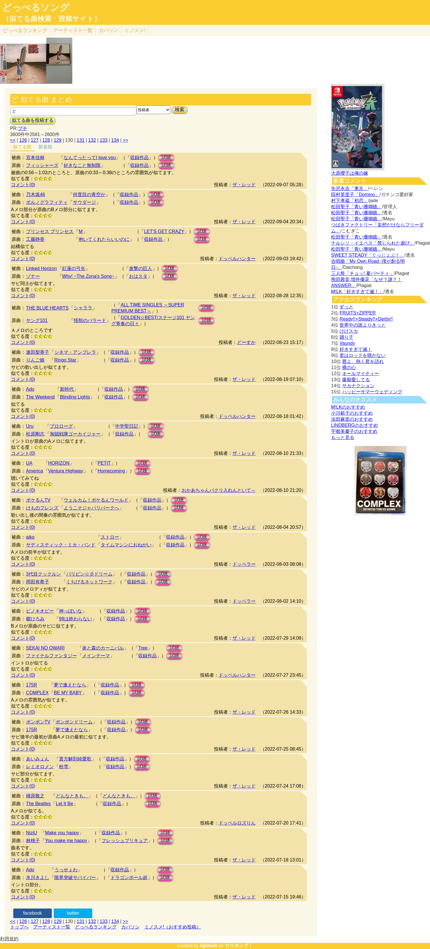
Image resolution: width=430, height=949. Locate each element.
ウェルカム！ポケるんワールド (96, 500)
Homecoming (111, 470)
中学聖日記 (126, 426)
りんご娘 (35, 360)
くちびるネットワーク (89, 581)
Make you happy (62, 832)
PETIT (104, 463)
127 (34, 140)
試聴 (166, 157)
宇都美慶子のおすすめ (354, 431)
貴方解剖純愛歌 (75, 758)
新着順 (45, 146)
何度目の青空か (89, 194)
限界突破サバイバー (75, 877)
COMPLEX (37, 692)
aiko (30, 537)
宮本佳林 (35, 157)
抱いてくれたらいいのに (104, 239)
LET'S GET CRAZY (164, 231)
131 (80, 140)
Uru (30, 426)
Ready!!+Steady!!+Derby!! (366, 319)
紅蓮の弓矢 (73, 268)
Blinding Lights (75, 397)
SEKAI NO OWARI (45, 647)
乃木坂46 (35, 194)
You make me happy (66, 840)
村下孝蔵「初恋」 (349, 200)
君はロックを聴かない (362, 355)
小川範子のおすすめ (352, 413)
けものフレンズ (42, 507)
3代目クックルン (43, 574)
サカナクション (358, 385)
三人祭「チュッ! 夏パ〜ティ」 (362, 273)
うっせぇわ (65, 869)
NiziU (31, 832)
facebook (32, 913)
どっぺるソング (35, 7)
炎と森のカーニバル (103, 647)
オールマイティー (360, 373)
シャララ (83, 307)
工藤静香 (35, 239)
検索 (179, 109)
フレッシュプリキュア (124, 840)
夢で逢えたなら (70, 684)
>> (125, 140)
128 (46, 140)
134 (115, 140)
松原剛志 (35, 433)
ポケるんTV (38, 500)
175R (31, 684)
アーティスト (73, 30)
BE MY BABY (68, 692)
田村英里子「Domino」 (355, 194)
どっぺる (25, 30)
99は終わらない (75, 618)
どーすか (246, 342)
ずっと (346, 306)
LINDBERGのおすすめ (354, 425)
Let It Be (64, 803)
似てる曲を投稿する (32, 120)
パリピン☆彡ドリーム (89, 574)
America (34, 470)
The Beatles (38, 803)
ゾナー (33, 276)
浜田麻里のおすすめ (352, 419)
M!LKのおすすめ (348, 407)
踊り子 (346, 337)
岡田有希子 (37, 581)
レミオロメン (40, 766)
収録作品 (139, 157)
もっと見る (342, 437)
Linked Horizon (41, 268)
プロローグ (61, 426)
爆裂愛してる (356, 379)
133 (104, 140)
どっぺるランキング (96, 926)
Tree (142, 647)
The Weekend (40, 397)
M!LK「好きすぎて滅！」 (357, 291)
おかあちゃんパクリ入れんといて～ (219, 490)
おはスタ (138, 276)
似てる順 (22, 146)
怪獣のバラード (90, 320)
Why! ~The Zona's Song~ (88, 276)
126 (23, 140)
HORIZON (59, 463)
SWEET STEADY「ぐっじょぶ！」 (367, 255)
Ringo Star (65, 360)
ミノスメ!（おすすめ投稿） (172, 926)
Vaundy (347, 343)
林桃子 (33, 840)
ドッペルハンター (237, 258)
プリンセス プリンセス (49, 231)
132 (92, 140)
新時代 (67, 389)
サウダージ (84, 202)
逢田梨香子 (37, 352)
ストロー (110, 537)
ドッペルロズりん (237, 822)
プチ (22, 128)
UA (29, 463)
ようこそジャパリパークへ (91, 507)
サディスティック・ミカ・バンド (60, 544)
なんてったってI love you (90, 157)
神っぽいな (70, 611)
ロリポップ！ (239, 945)
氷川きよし (37, 877)
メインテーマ (96, 655)
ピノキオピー (40, 611)
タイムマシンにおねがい (126, 544)
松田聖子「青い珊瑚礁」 (356, 206)
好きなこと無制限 (82, 165)
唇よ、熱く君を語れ (363, 361)
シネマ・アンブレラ (75, 352)
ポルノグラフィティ (47, 202)
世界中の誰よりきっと (362, 325)
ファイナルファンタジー (51, 655)
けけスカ (348, 331)
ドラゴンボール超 (128, 877)
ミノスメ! (134, 30)
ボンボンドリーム (74, 721)
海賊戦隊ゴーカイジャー (75, 433)
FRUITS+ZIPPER (357, 312)
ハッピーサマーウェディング (372, 391)
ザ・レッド (244, 184)
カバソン (108, 30)
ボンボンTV (38, 721)
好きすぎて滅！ (355, 349)
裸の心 (349, 367)
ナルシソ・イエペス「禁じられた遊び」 (372, 243)
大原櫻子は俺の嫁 (349, 173)
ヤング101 (37, 320)
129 (58, 140)
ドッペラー (244, 564)
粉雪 (63, 766)
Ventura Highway (65, 470)
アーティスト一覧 (51, 926)
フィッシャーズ (42, 165)
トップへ (19, 926)
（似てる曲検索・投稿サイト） (51, 19)
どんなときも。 (72, 795)
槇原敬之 (35, 795)
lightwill (208, 945)
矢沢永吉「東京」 (349, 188)
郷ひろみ (35, 618)
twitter (73, 913)
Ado (30, 389)
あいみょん (37, 758)
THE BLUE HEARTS (47, 308)
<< (13, 140)
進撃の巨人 (140, 268)
